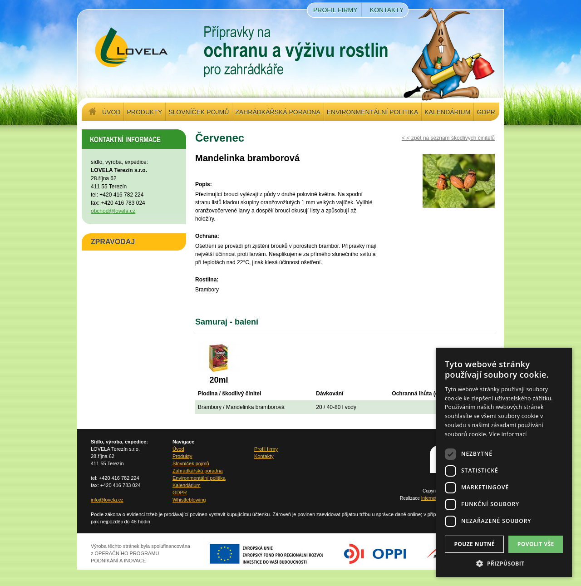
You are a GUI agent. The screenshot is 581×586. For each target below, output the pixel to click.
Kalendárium (447, 112)
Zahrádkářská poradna (277, 112)
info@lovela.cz (107, 499)
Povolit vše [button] (535, 544)
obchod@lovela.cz (113, 211)
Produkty (144, 112)
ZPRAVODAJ (113, 242)
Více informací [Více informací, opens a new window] (508, 434)
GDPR (486, 112)
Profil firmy (335, 10)
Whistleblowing (189, 499)
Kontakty (387, 10)
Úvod (111, 112)
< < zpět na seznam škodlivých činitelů (448, 138)
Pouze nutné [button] (474, 544)
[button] (504, 563)
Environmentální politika (372, 112)
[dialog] (504, 462)
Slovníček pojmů (198, 112)
